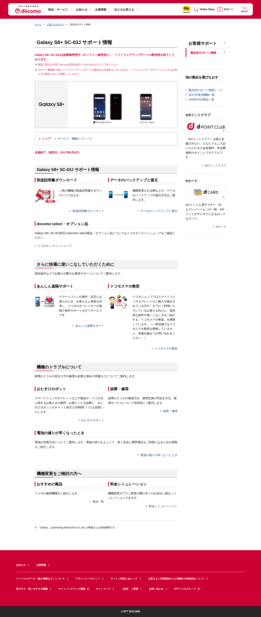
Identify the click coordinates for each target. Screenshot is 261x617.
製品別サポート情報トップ (205, 90)
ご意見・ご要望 (129, 588)
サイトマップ (103, 588)
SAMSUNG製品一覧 (201, 99)
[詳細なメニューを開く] (244, 9)
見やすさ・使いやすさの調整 (32, 588)
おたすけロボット (91, 420)
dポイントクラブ (215, 165)
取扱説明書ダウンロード (88, 211)
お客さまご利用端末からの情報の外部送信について (176, 578)
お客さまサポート (56, 24)
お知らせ (81, 9)
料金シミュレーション (163, 506)
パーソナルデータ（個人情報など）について (40, 578)
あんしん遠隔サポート (89, 325)
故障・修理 (170, 411)
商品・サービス (58, 9)
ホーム (38, 24)
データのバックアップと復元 (158, 211)
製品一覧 (98, 501)
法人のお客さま (124, 9)
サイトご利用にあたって (124, 578)
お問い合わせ (156, 588)
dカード (221, 226)
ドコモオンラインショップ (53, 245)
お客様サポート (202, 43)
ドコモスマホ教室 (164, 348)
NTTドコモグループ (187, 589)
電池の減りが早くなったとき (158, 455)
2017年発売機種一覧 (201, 94)
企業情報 (100, 9)
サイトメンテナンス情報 (74, 589)
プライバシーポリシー (87, 578)
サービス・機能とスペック (75, 138)
